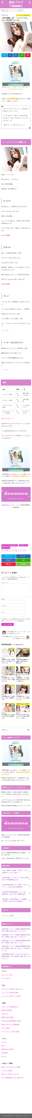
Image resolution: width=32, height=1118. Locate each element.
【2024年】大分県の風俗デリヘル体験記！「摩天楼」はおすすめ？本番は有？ (15, 900)
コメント (4, 582)
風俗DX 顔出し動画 (7, 1017)
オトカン (4, 1056)
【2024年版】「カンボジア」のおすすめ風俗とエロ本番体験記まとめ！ (15, 879)
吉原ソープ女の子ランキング (10, 1074)
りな (12, 179)
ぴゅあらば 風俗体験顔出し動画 (11, 1021)
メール (3, 605)
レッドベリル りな (21, 550)
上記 (8, 86)
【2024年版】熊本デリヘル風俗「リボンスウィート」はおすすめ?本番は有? (15, 886)
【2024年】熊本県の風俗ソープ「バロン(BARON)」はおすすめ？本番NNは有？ (14, 893)
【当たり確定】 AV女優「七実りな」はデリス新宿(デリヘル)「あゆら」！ (15, 871)
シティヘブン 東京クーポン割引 (11, 996)
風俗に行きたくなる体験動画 (10, 1024)
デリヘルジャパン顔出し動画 (10, 1031)
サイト (3, 612)
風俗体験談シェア (7, 505)
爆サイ (3, 1045)
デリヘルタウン (6, 978)
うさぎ (21, 937)
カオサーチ (4, 1013)
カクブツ (4, 1042)
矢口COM (4, 1053)
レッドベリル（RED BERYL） (10, 545)
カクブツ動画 (5, 1028)
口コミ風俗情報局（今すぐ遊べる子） (13, 1077)
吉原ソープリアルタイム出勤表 (10, 1067)
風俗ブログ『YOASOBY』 (16, 4)
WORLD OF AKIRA (7, 1049)
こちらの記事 (11, 840)
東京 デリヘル (6, 547)
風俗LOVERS (17, 794)
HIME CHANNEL (6, 1010)
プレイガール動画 (6, 1070)
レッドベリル (11, 550)
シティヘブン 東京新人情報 (9, 992)
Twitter (3, 858)
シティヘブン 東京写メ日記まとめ (11, 989)
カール (21, 931)
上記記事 (12, 474)
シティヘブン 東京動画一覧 (9, 1006)
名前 (3, 599)
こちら (22, 125)
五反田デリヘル (24, 545)
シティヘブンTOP (6, 974)
